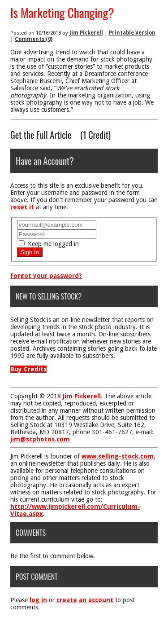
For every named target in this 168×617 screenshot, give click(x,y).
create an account (84, 600)
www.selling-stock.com (118, 456)
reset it (22, 207)
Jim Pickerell (86, 33)
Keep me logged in (49, 243)
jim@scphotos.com (40, 439)
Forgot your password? (46, 275)
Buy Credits (28, 369)
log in (38, 600)
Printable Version (132, 33)
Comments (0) (33, 39)
